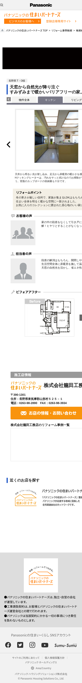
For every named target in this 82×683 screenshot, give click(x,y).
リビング (76, 99)
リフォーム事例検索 (62, 30)
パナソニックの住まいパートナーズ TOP (27, 30)
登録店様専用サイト (58, 21)
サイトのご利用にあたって (26, 657)
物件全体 (24, 99)
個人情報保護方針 (55, 657)
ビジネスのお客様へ (21, 21)
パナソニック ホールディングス (41, 662)
